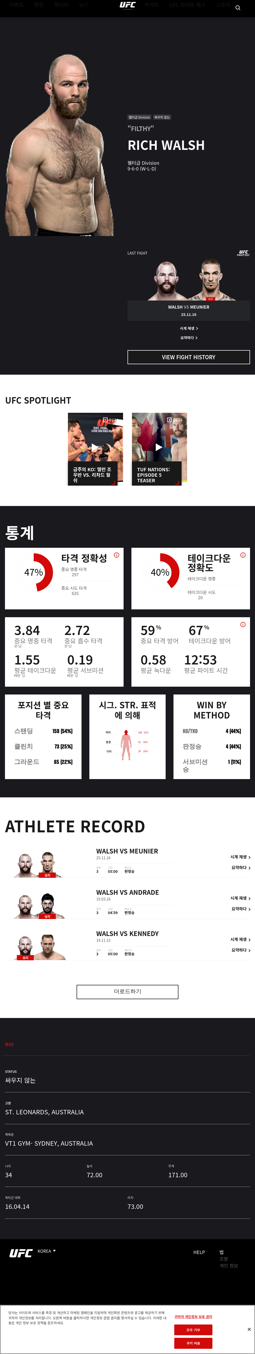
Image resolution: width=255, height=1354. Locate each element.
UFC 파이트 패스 (194, 20)
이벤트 (15, 20)
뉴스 (77, 20)
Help (199, 1252)
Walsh (107, 851)
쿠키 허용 (193, 1343)
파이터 (57, 20)
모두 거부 (193, 1329)
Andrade (144, 893)
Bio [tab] (9, 1044)
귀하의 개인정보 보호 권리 (193, 1316)
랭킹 (35, 20)
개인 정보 (228, 1265)
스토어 (224, 20)
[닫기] (249, 1329)
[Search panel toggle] (238, 20)
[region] (127, 1329)
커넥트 (163, 20)
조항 (223, 1258)
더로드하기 (127, 992)
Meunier (143, 851)
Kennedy (144, 934)
